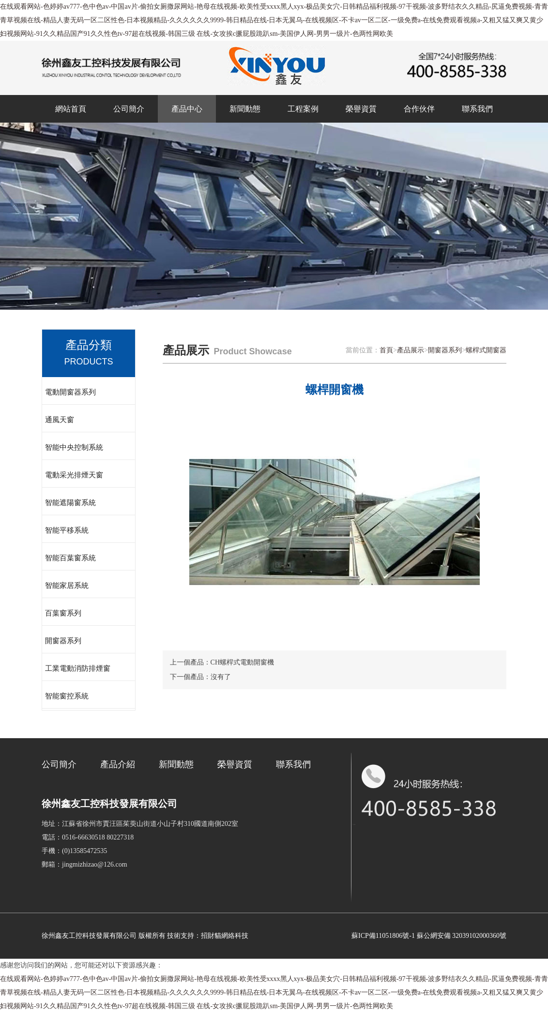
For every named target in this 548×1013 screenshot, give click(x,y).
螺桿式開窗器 (486, 350)
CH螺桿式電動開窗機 (242, 662)
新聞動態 (244, 109)
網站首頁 (70, 109)
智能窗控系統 (67, 696)
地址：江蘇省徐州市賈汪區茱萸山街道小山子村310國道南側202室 (140, 823)
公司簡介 (128, 109)
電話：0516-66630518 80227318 (88, 837)
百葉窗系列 (63, 613)
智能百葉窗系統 (70, 558)
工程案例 (303, 109)
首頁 (386, 350)
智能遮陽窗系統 (70, 502)
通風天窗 (59, 420)
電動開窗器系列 (70, 392)
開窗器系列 (63, 641)
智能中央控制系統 (74, 447)
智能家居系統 (67, 585)
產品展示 (410, 350)
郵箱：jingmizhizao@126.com (84, 864)
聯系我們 (477, 109)
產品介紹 (117, 764)
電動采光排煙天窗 (74, 475)
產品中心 (186, 109)
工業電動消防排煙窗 (77, 668)
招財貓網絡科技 (224, 935)
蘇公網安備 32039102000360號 (462, 935)
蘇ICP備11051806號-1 (383, 935)
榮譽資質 (361, 109)
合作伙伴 (419, 109)
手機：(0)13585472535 (74, 851)
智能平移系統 (67, 530)
